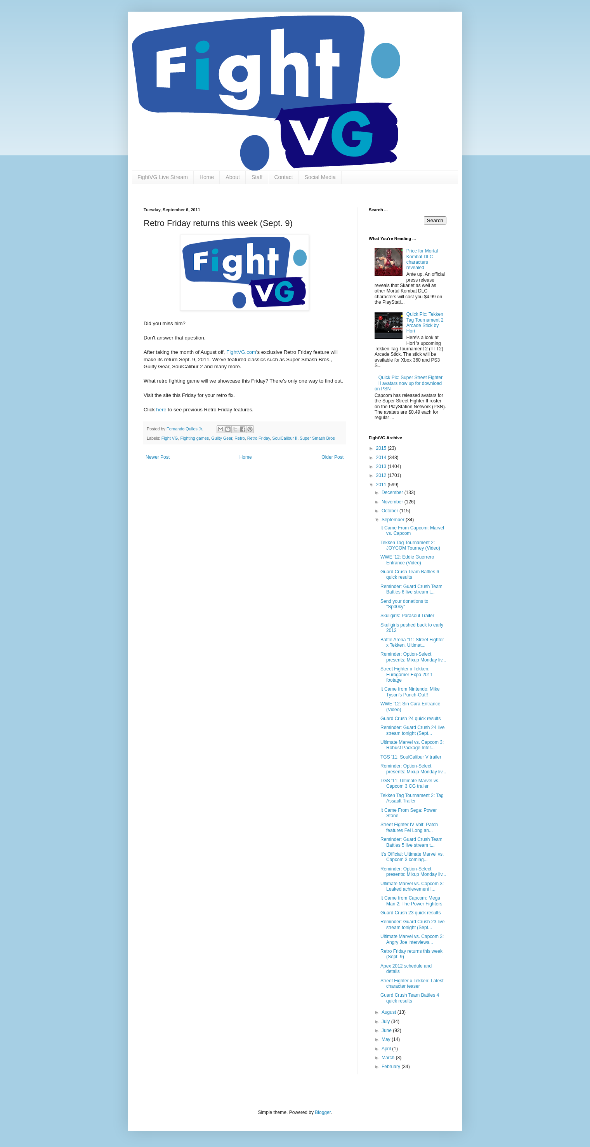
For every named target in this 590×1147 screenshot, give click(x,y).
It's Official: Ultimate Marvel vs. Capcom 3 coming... (412, 856)
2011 (382, 484)
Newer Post (158, 457)
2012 (382, 475)
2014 (382, 457)
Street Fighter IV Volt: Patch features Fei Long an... (409, 827)
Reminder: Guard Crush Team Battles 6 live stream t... (411, 589)
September (394, 519)
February (391, 1066)
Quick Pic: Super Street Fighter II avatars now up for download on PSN (408, 383)
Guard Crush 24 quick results (410, 718)
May (387, 1039)
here (161, 410)
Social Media (320, 177)
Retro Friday (258, 438)
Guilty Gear (221, 438)
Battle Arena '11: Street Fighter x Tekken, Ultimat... (412, 642)
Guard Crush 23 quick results (410, 913)
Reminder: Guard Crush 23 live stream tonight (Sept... (412, 924)
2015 (382, 448)
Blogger (323, 1112)
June (387, 1030)
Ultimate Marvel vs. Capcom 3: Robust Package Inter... (412, 745)
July (386, 1021)
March (389, 1057)
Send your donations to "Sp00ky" (404, 604)
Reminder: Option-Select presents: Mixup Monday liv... (413, 656)
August (389, 1012)
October (390, 510)
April (387, 1048)
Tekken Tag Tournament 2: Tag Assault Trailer (412, 798)
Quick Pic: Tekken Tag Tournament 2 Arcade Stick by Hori (425, 323)
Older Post (332, 457)
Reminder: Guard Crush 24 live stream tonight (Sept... (412, 730)
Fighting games (194, 438)
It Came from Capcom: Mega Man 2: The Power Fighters (411, 900)
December (393, 492)
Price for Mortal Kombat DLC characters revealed (422, 259)
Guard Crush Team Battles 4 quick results (409, 997)
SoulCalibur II (284, 438)
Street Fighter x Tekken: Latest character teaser (412, 983)
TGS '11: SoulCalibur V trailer (410, 757)
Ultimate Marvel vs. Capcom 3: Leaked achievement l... (412, 886)
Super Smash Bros (317, 438)
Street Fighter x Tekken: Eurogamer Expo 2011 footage (406, 674)
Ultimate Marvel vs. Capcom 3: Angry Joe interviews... (412, 939)
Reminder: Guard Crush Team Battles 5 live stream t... (411, 842)
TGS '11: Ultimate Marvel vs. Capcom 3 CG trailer (409, 783)
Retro (239, 438)
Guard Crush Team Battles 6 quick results (409, 574)
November (393, 502)
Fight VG (169, 438)
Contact (283, 177)
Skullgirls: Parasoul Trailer (407, 615)
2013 (382, 466)
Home (207, 177)
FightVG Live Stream (162, 177)
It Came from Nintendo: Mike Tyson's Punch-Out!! (410, 691)
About (233, 177)
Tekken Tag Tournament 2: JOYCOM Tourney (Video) (410, 545)
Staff (257, 177)
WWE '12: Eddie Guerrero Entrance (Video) (407, 559)
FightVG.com (241, 352)
